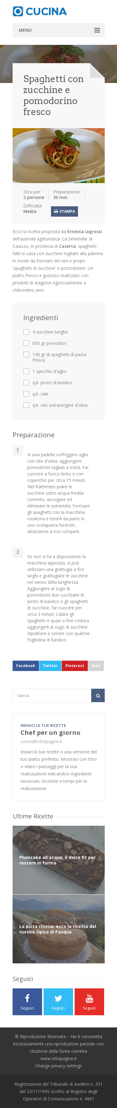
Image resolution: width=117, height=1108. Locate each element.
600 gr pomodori (49, 343)
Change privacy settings (58, 1066)
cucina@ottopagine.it (41, 741)
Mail (96, 665)
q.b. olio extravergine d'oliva (60, 405)
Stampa (64, 211)
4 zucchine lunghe (50, 332)
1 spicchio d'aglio (49, 371)
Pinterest (74, 665)
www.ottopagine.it (59, 1058)
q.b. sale (41, 394)
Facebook (25, 665)
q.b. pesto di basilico (52, 382)
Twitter (50, 665)
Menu (25, 30)
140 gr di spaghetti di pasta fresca (59, 357)
